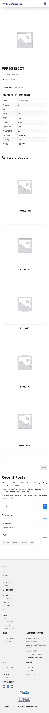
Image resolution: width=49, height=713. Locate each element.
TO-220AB (22, 135)
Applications (8, 590)
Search (4, 463)
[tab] (14, 87)
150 (19, 118)
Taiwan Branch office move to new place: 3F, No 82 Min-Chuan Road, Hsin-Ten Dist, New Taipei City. (24, 490)
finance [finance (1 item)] (24, 543)
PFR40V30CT (24, 445)
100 (19, 126)
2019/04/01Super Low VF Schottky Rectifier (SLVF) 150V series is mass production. (24, 496)
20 (19, 131)
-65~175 (21, 144)
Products (7, 567)
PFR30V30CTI (24, 211)
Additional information (14, 87)
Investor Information (34, 633)
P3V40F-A (24, 386)
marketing (7, 527)
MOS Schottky (23, 100)
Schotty (14, 79)
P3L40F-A (24, 269)
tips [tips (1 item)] (32, 543)
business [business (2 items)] (15, 543)
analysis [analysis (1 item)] (6, 543)
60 (19, 113)
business (6, 523)
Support (6, 610)
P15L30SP (24, 328)
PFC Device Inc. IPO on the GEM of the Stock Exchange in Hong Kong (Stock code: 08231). (24, 484)
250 (19, 140)
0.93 (20, 122)
